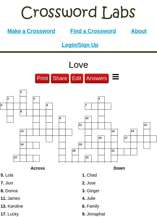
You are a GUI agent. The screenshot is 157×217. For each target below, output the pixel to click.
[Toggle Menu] (115, 76)
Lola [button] (7, 175)
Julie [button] (88, 198)
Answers (96, 78)
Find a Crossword (93, 31)
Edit (77, 78)
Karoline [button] (12, 206)
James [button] (10, 198)
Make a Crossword (31, 31)
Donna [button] (9, 190)
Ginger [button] (91, 190)
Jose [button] (89, 183)
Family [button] (90, 206)
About (139, 31)
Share (60, 78)
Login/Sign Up (80, 45)
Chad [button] (89, 175)
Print (42, 78)
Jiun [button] (7, 183)
